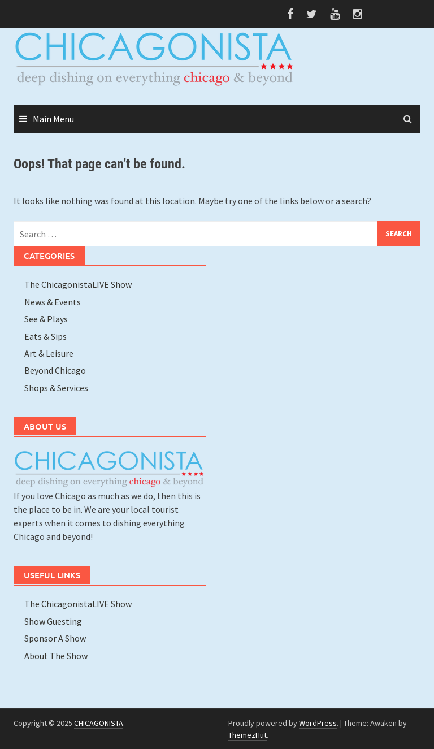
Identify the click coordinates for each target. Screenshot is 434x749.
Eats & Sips (45, 336)
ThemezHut (247, 735)
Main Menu (53, 118)
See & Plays (46, 318)
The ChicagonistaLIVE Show (78, 284)
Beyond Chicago (55, 370)
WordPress (318, 723)
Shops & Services (56, 387)
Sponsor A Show (55, 638)
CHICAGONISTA (98, 723)
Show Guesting (53, 621)
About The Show (56, 655)
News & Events (52, 302)
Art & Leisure (48, 353)
